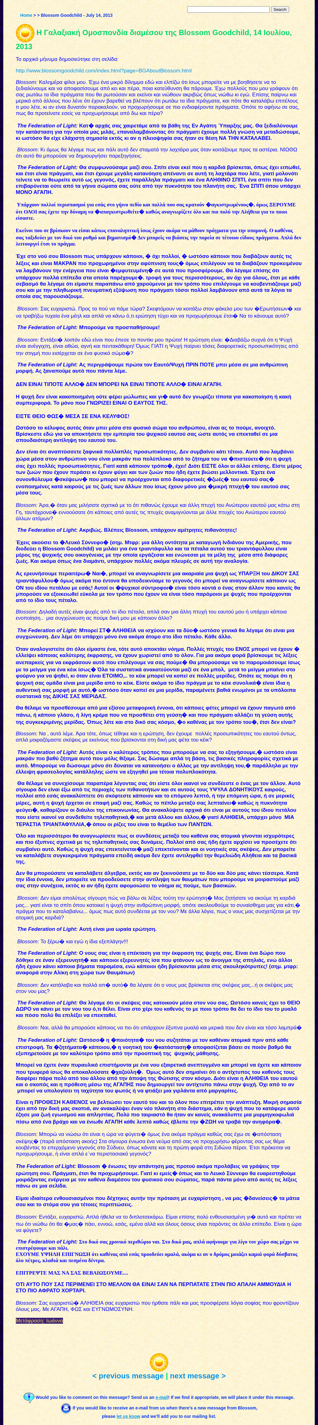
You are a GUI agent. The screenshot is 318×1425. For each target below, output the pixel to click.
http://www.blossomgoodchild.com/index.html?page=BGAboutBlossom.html (104, 71)
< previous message (128, 1376)
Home (26, 15)
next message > (197, 1376)
